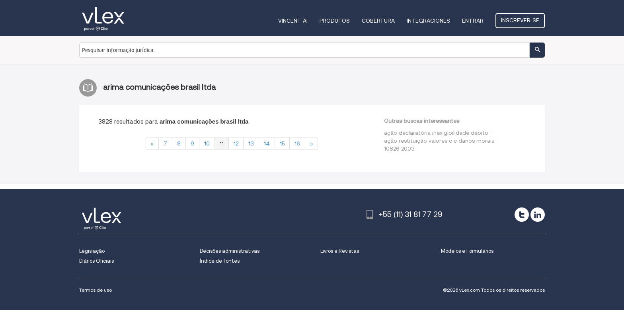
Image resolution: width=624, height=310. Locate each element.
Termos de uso (95, 290)
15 (282, 143)
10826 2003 (399, 148)
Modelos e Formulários (467, 251)
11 (222, 143)
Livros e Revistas (339, 251)
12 (236, 143)
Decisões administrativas (229, 251)
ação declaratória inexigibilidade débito (436, 133)
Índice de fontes (220, 261)
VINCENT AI (293, 20)
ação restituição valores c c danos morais (439, 141)
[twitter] (522, 214)
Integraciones (428, 20)
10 (207, 143)
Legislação (92, 251)
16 (297, 143)
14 (267, 143)
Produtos (335, 20)
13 (251, 143)
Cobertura (378, 20)
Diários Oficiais (96, 261)
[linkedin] (537, 214)
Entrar (473, 20)
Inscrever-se (520, 20)
